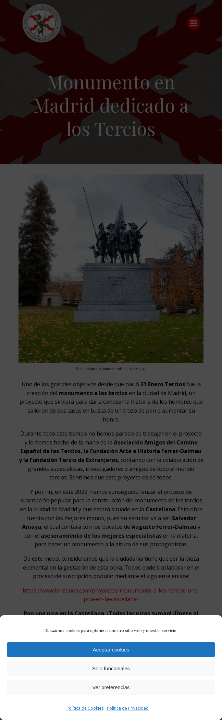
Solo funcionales (111, 668)
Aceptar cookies (111, 649)
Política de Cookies (84, 708)
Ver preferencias (111, 687)
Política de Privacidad (128, 708)
